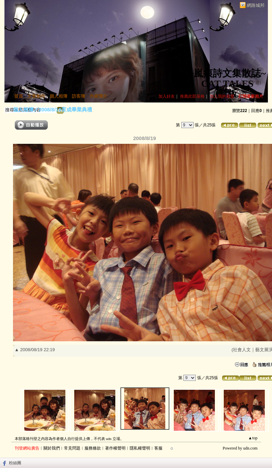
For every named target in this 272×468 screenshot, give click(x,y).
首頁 (18, 96)
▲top (252, 438)
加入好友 (166, 96)
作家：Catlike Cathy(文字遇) (236, 82)
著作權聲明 (115, 448)
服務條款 (93, 448)
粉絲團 (15, 462)
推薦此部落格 (192, 96)
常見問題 (72, 448)
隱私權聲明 (140, 448)
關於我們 (51, 448)
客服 (158, 448)
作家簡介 (98, 96)
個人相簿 (58, 96)
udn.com (250, 448)
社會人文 (242, 349)
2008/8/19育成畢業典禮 (65, 109)
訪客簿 (78, 96)
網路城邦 (255, 5)
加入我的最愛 (222, 96)
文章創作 (36, 96)
